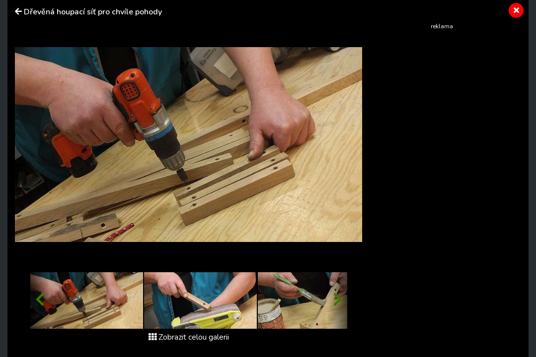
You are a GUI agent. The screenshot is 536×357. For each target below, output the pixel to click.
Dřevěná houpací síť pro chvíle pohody (93, 11)
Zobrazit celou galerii (189, 337)
